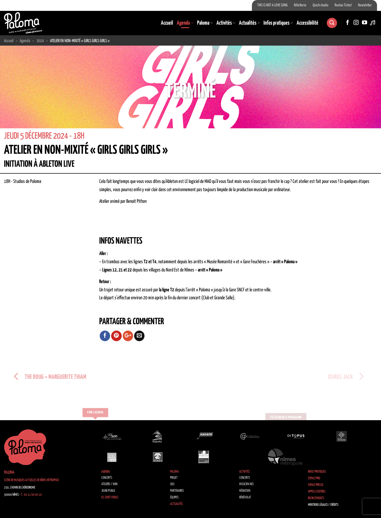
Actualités (249, 23)
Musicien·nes (246, 484)
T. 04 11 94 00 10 (31, 495)
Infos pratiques (278, 23)
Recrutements (316, 498)
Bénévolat (245, 497)
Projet (174, 478)
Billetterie (300, 5)
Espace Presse (315, 485)
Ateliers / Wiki (109, 484)
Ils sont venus (109, 497)
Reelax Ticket (343, 5)
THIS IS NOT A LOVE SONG (272, 5)
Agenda (185, 23)
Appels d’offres (316, 491)
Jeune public (108, 491)
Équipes (174, 497)
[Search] (332, 23)
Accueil (167, 23)
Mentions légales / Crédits (323, 505)
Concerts (106, 478)
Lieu (172, 484)
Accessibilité (307, 23)
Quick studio (320, 5)
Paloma (205, 23)
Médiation (244, 491)
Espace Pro (314, 478)
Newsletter (365, 5)
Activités (225, 23)
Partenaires (177, 491)
